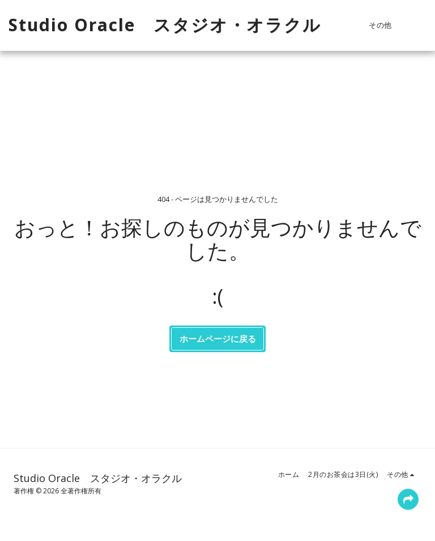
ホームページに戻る (218, 338)
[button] (418, 25)
